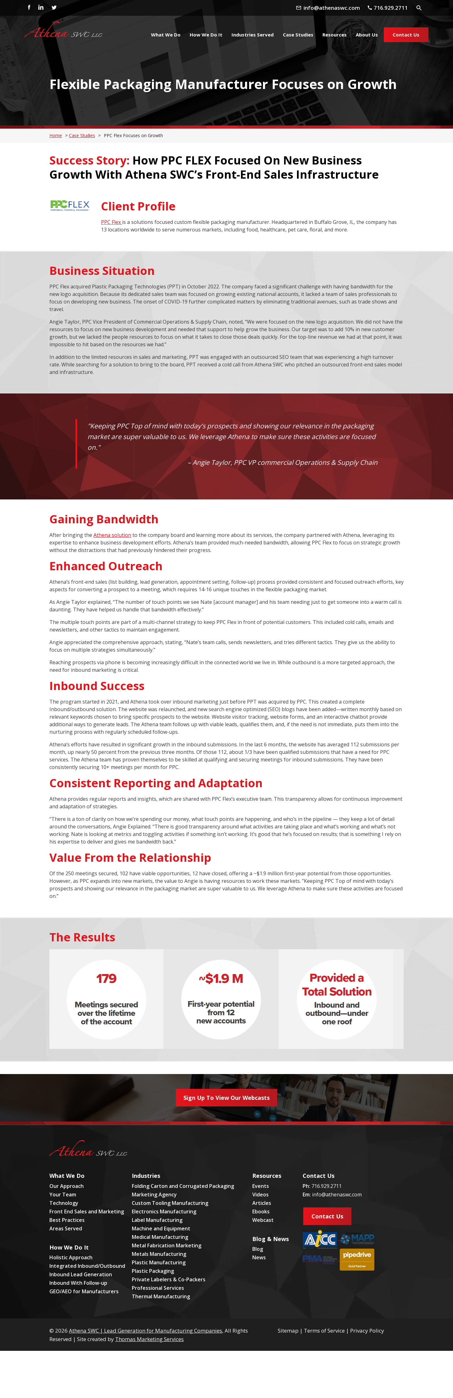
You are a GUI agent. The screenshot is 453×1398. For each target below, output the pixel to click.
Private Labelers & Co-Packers (168, 1279)
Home (55, 135)
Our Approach (66, 1186)
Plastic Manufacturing (159, 1262)
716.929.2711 (326, 1186)
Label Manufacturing (157, 1220)
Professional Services (158, 1287)
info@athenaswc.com (337, 1194)
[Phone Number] (390, 7)
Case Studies (82, 135)
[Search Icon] (419, 7)
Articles (261, 1203)
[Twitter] (54, 8)
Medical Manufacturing (160, 1237)
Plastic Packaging (153, 1270)
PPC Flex (111, 222)
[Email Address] (335, 7)
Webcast (263, 1220)
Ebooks (261, 1211)
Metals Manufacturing (159, 1253)
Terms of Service (324, 1330)
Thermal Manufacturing (161, 1296)
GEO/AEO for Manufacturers (84, 1291)
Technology (63, 1203)
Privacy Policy (367, 1330)
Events (260, 1186)
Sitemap (288, 1330)
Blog (257, 1248)
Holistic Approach (70, 1257)
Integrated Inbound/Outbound (87, 1265)
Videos (260, 1194)
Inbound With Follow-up (78, 1282)
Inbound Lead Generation (80, 1274)
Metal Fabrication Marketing (166, 1245)
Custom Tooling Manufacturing (170, 1203)
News (259, 1257)
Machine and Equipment (161, 1228)
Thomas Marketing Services (149, 1339)
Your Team (62, 1194)
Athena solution (112, 535)
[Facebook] (27, 8)
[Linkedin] (40, 8)
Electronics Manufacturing (164, 1211)
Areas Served (65, 1228)
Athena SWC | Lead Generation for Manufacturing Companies (145, 1330)
